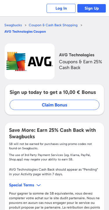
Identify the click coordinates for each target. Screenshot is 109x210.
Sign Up (92, 8)
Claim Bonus (54, 105)
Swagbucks (13, 25)
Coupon (25, 31)
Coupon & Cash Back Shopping (53, 25)
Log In (61, 8)
